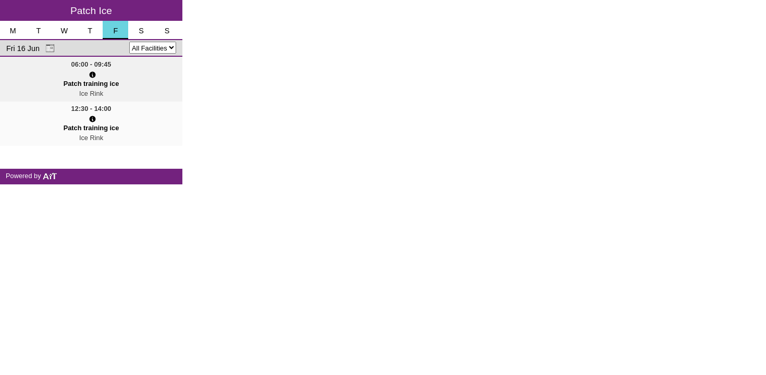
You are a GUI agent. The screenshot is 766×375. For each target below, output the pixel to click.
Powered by (32, 176)
